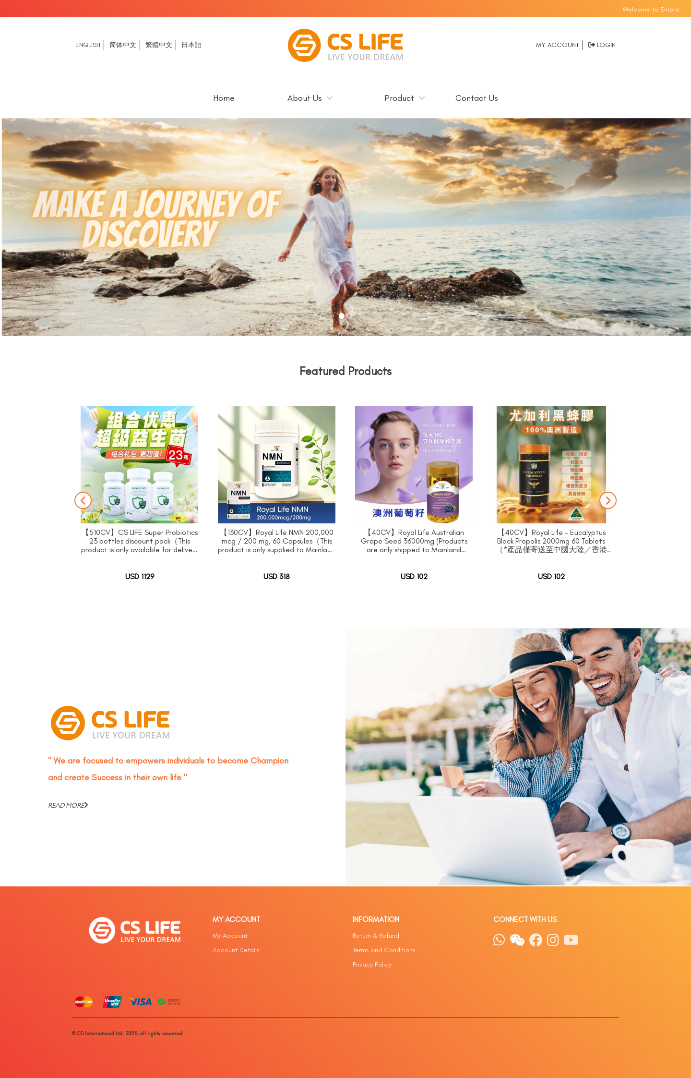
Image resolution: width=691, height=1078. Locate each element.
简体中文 (122, 45)
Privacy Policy (372, 964)
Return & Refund (376, 936)
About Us (304, 98)
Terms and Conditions (384, 950)
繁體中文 (158, 45)
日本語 (191, 45)
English (87, 45)
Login (606, 45)
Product (399, 98)
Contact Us (476, 98)
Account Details (236, 950)
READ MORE (68, 805)
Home (224, 98)
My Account (557, 45)
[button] (52, 227)
